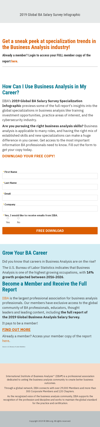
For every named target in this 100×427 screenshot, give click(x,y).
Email (8, 193)
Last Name (11, 182)
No (18, 222)
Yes (8, 222)
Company (10, 204)
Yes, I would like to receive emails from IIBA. (31, 215)
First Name (11, 171)
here (14, 61)
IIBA (5, 298)
